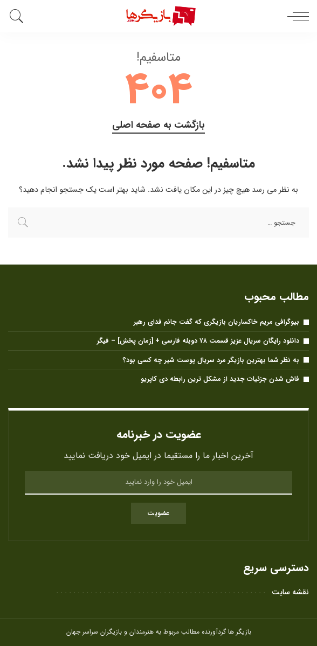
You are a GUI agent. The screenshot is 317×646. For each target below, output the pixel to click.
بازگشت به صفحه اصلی (158, 125)
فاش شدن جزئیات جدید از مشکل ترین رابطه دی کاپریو (220, 379)
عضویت (158, 513)
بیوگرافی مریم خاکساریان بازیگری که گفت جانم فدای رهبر (216, 322)
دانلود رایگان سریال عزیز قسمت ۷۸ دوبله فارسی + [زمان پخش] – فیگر (198, 341)
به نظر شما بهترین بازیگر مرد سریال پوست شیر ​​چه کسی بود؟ (211, 360)
